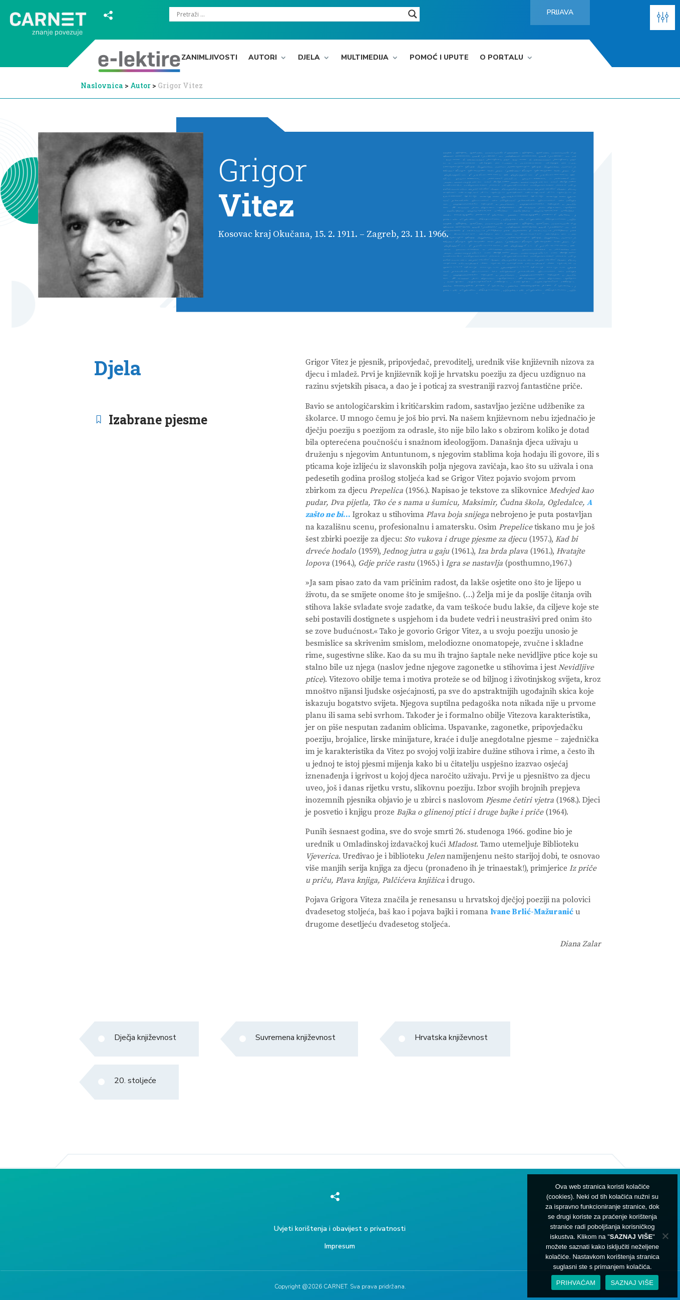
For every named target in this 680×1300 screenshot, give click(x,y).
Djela (309, 58)
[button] (662, 17)
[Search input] (290, 14)
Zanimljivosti (209, 58)
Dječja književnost (145, 1037)
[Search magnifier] (413, 14)
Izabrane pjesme (158, 419)
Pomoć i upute (439, 58)
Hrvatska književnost (451, 1037)
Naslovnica (102, 85)
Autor (141, 85)
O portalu (501, 58)
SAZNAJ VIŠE (631, 1282)
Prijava (560, 12)
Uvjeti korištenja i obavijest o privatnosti (340, 1228)
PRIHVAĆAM (576, 1282)
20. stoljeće (135, 1080)
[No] (665, 1236)
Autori (262, 58)
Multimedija (365, 58)
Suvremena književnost (295, 1037)
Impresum (339, 1246)
